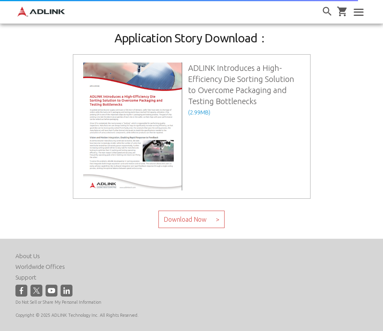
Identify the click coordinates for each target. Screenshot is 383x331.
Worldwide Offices (40, 266)
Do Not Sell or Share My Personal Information (58, 302)
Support (25, 277)
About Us (27, 256)
